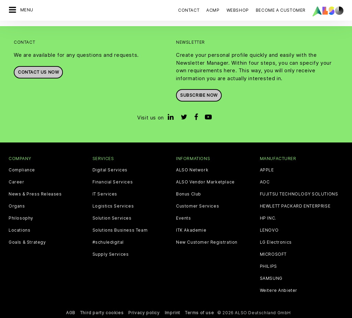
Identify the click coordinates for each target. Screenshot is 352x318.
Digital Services (110, 170)
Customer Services (197, 206)
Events (183, 218)
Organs (17, 206)
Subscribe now (199, 95)
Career (16, 182)
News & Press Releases (35, 194)
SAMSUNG (271, 278)
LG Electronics (276, 242)
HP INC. (268, 218)
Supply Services (110, 254)
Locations (19, 230)
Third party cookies (101, 312)
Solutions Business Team (120, 230)
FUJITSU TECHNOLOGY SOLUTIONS (299, 194)
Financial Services (112, 182)
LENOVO (269, 230)
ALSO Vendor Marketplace (205, 182)
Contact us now (38, 72)
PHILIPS (268, 266)
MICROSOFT (273, 254)
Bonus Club (188, 194)
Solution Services (112, 218)
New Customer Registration (207, 242)
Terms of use (199, 312)
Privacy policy (144, 312)
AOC (265, 182)
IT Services (105, 194)
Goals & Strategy (27, 242)
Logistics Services (113, 206)
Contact (188, 10)
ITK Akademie (191, 230)
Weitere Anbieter (279, 290)
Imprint (172, 312)
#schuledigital (108, 242)
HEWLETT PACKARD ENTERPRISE (295, 206)
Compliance (22, 170)
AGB (70, 312)
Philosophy (21, 218)
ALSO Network (192, 170)
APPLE (267, 170)
